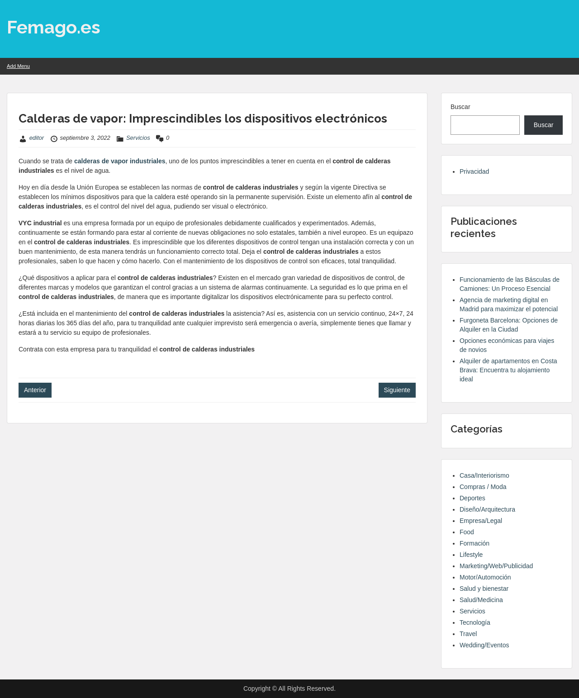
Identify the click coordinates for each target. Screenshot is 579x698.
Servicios (138, 137)
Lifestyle (471, 554)
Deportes (472, 498)
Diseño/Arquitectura (487, 509)
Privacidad (474, 171)
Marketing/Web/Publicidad (496, 566)
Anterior (35, 390)
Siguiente (397, 390)
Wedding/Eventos (484, 645)
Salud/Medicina (481, 599)
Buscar (460, 106)
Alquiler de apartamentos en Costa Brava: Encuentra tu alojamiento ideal (508, 370)
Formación (474, 543)
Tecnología (475, 622)
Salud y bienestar (484, 588)
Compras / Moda (483, 486)
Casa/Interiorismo (484, 475)
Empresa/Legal (481, 520)
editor (36, 137)
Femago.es (53, 27)
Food (467, 532)
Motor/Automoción (485, 577)
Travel (468, 633)
